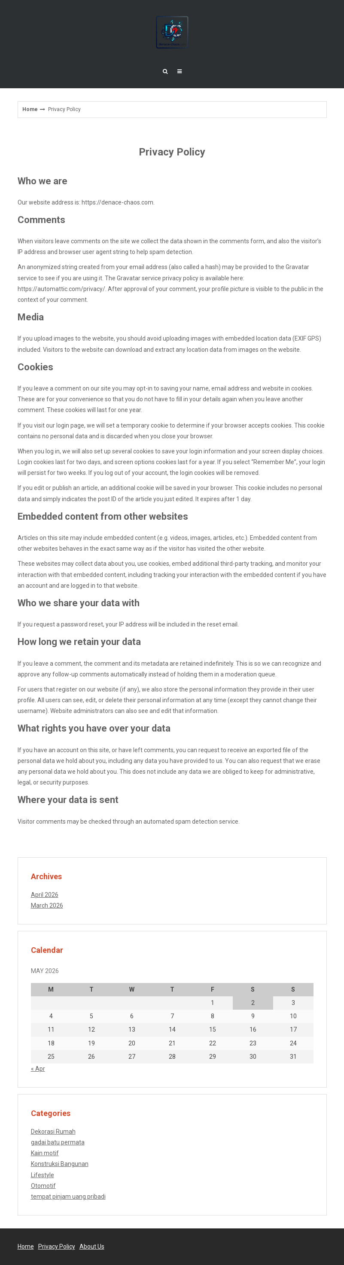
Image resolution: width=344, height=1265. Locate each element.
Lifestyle (42, 1175)
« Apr (38, 1068)
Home (30, 109)
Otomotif (43, 1185)
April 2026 (44, 894)
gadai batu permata (58, 1142)
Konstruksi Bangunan (59, 1163)
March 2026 (47, 905)
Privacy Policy (56, 1246)
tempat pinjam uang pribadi (68, 1196)
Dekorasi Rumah (53, 1131)
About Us (91, 1246)
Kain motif (45, 1153)
